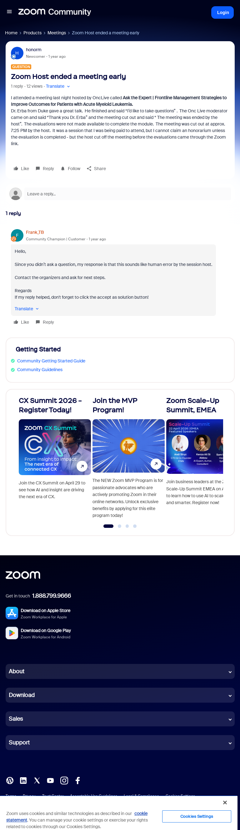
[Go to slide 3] (127, 526)
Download (22, 695)
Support (19, 742)
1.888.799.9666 (51, 596)
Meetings (57, 33)
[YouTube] (50, 780)
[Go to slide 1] (108, 526)
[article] (120, 278)
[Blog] (10, 780)
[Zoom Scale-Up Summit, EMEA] (202, 459)
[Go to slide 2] (119, 526)
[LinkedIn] (23, 780)
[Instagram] (64, 780)
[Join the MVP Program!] (128, 459)
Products (32, 33)
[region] (119, 812)
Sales (16, 719)
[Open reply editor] (120, 194)
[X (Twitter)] (37, 780)
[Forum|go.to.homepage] (54, 12)
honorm (34, 49)
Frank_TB (35, 232)
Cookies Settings (196, 816)
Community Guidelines (39, 369)
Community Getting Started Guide (51, 361)
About (16, 671)
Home (11, 33)
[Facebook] (77, 780)
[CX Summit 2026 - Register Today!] (55, 459)
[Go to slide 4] (135, 526)
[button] (9, 12)
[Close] (225, 802)
